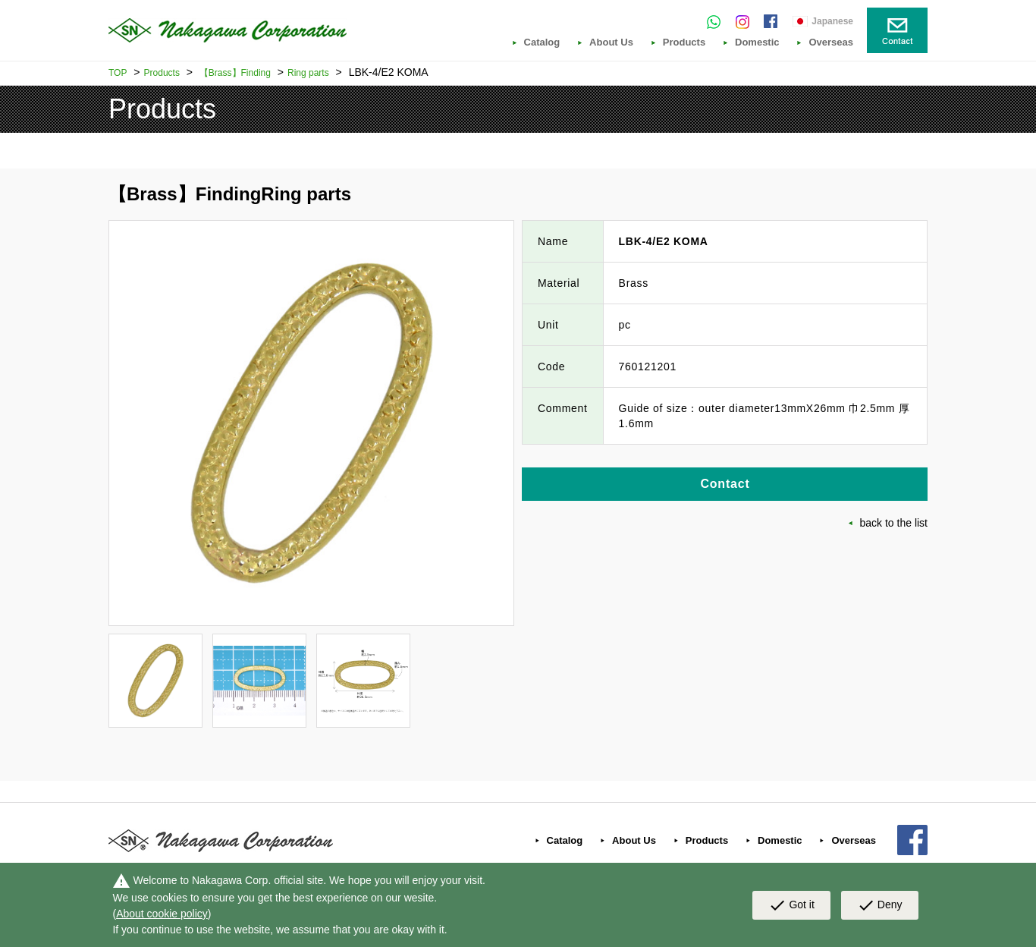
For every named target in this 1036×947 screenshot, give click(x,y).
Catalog (542, 42)
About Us (611, 42)
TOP (117, 73)
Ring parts (308, 73)
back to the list (894, 523)
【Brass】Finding (235, 73)
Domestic (757, 42)
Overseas (830, 42)
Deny (880, 905)
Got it (791, 905)
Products (684, 42)
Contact (724, 483)
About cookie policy (162, 914)
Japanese (832, 21)
